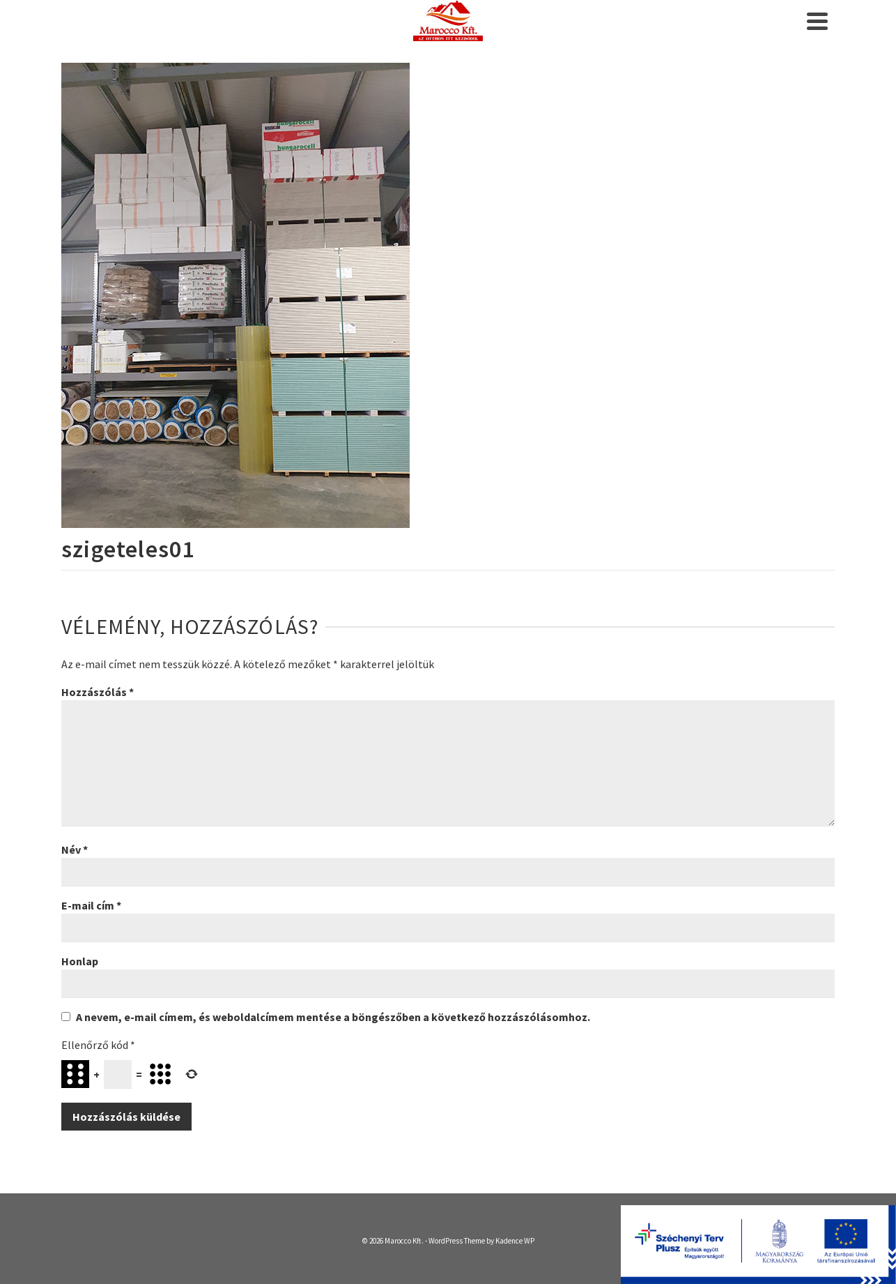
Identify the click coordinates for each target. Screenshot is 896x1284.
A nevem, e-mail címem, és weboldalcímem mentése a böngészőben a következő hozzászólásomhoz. (333, 1017)
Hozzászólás (97, 692)
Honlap (79, 961)
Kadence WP (514, 1241)
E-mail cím (91, 905)
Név (74, 849)
